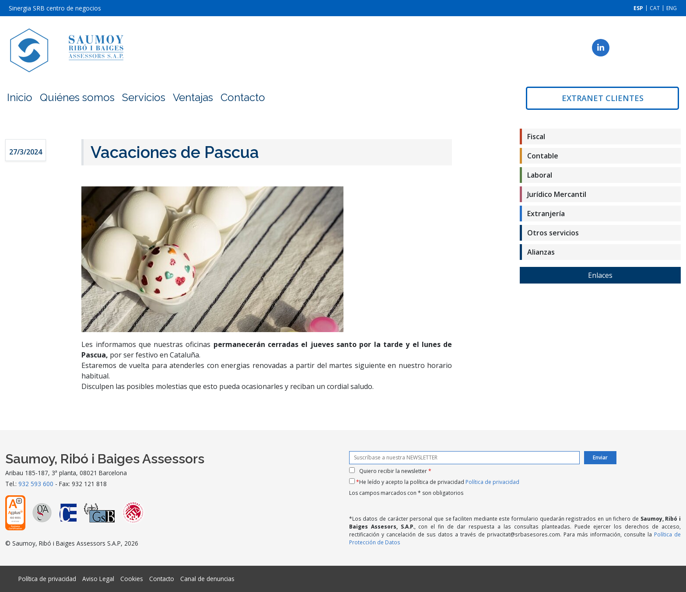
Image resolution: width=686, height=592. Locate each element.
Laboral (539, 175)
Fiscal (536, 136)
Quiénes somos (77, 97)
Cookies (131, 578)
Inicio (19, 97)
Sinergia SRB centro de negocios (55, 8)
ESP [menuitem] (638, 8)
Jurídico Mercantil (556, 194)
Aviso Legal (98, 578)
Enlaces (600, 275)
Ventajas (193, 97)
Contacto (242, 97)
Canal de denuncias (207, 578)
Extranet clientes (603, 98)
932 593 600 (35, 484)
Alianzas (541, 252)
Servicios (143, 97)
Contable (542, 156)
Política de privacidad (492, 482)
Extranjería (546, 213)
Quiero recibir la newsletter (395, 471)
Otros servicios (553, 233)
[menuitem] (638, 8)
